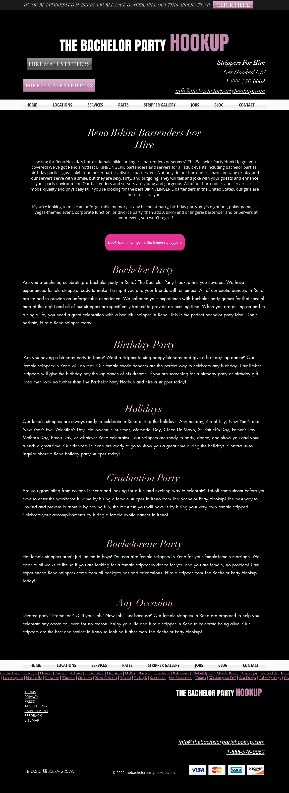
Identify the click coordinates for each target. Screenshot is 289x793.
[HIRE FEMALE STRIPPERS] (59, 85)
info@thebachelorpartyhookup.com (220, 91)
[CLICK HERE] (233, 4)
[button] (99, 104)
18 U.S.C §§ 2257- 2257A (49, 771)
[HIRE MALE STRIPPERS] (59, 64)
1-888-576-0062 (245, 81)
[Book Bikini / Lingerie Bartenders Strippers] (145, 242)
